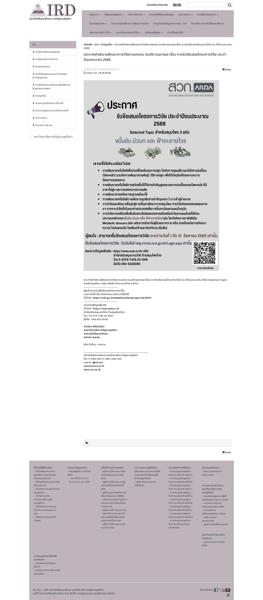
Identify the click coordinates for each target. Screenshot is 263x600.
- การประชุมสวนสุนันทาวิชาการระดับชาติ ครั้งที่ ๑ (180, 473)
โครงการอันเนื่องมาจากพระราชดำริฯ (130, 23)
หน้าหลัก (88, 44)
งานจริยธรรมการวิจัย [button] (128, 32)
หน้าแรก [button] (94, 15)
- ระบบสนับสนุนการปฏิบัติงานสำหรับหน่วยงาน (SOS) (215, 497)
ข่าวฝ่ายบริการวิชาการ (45, 59)
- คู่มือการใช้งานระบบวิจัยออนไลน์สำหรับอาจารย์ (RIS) (113, 475)
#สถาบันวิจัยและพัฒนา (96, 334)
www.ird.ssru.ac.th (94, 366)
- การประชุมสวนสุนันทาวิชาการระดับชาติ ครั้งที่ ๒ (180, 480)
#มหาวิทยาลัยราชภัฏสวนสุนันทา (100, 330)
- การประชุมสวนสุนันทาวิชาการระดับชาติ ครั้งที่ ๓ (180, 487)
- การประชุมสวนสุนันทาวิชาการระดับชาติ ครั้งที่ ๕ (180, 501)
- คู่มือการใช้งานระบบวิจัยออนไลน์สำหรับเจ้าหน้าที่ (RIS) (113, 485)
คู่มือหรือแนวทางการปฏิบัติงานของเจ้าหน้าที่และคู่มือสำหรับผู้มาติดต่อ (147, 475)
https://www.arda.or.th (106, 308)
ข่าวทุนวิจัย (39, 96)
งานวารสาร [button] (185, 15)
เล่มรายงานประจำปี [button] (100, 32)
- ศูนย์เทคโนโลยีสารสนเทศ (215, 524)
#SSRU (88, 326)
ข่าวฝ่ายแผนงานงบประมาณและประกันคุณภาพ (50, 75)
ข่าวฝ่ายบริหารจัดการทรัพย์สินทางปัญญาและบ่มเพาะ (51, 86)
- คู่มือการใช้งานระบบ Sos (113, 510)
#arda (96, 337)
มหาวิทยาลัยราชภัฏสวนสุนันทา (53, 136)
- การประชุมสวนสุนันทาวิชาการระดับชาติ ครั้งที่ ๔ (180, 494)
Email (226, 69)
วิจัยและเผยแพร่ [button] (114, 15)
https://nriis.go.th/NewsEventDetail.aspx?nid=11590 (122, 298)
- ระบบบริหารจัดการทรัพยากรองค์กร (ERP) (213, 504)
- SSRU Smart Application (209, 519)
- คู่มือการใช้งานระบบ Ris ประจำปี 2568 (113, 525)
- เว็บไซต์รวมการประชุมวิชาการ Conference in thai (45, 510)
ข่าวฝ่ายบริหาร (41, 67)
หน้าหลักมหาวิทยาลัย (157, 5)
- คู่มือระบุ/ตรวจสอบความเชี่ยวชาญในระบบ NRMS (113, 494)
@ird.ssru (98, 362)
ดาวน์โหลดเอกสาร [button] (207, 15)
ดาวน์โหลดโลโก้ (175, 32)
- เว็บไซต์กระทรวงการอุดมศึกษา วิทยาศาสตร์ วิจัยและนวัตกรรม (45, 475)
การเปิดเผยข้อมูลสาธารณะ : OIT (170, 23)
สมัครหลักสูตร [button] (154, 32)
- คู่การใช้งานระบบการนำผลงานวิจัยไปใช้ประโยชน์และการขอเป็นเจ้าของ (113, 517)
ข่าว (34, 44)
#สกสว (88, 337)
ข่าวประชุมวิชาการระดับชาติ (47, 103)
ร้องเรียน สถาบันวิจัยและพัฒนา (207, 23)
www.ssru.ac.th (92, 369)
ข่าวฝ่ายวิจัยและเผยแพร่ (46, 52)
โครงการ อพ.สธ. (42, 125)
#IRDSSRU (98, 326)
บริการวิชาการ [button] (136, 15)
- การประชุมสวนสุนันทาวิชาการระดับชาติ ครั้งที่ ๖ (180, 508)
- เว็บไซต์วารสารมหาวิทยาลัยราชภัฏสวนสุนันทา (43, 499)
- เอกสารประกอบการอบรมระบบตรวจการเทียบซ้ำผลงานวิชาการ (114, 503)
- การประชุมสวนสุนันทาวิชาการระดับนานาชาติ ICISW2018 (179, 524)
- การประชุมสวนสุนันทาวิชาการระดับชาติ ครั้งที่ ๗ (180, 515)
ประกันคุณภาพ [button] (98, 23)
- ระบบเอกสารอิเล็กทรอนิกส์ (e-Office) (214, 511)
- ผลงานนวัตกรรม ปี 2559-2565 (212, 473)
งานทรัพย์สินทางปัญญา (161, 15)
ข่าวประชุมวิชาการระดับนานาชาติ (50, 110)
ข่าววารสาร (39, 118)
